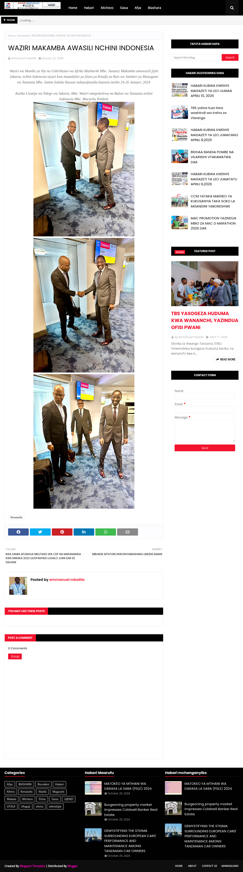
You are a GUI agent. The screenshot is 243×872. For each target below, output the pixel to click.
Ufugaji (25, 806)
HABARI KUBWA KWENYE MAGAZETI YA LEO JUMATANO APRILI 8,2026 (214, 134)
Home (12, 35)
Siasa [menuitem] (124, 8)
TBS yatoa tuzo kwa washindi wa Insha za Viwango (208, 112)
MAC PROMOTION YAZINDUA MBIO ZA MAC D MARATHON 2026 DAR (213, 223)
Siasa (55, 799)
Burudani (43, 784)
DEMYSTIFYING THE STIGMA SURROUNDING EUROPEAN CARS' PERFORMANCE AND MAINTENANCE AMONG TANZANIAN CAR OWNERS (130, 840)
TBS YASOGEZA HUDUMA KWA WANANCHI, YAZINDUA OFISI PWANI (204, 320)
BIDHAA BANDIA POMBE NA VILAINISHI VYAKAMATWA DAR (212, 157)
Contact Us (209, 866)
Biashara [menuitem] (154, 8)
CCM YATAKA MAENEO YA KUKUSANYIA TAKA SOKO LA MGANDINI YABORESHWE (213, 201)
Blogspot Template (32, 866)
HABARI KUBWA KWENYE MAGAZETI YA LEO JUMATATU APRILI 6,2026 (214, 179)
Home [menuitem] (72, 8)
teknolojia (55, 806)
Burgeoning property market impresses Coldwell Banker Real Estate (131, 809)
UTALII (11, 806)
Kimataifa (24, 35)
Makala (11, 799)
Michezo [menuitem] (107, 8)
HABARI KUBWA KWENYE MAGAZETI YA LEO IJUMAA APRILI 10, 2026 (211, 90)
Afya (10, 784)
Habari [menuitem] (89, 8)
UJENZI (68, 799)
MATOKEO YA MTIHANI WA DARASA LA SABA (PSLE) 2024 (128, 786)
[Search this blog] (196, 57)
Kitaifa (42, 792)
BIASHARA (25, 784)
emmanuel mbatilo (23, 58)
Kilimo (11, 792)
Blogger (73, 866)
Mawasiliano (230, 866)
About (192, 866)
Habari (59, 784)
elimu (39, 806)
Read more (227, 359)
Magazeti (58, 792)
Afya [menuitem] (138, 8)
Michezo (27, 799)
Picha (42, 799)
